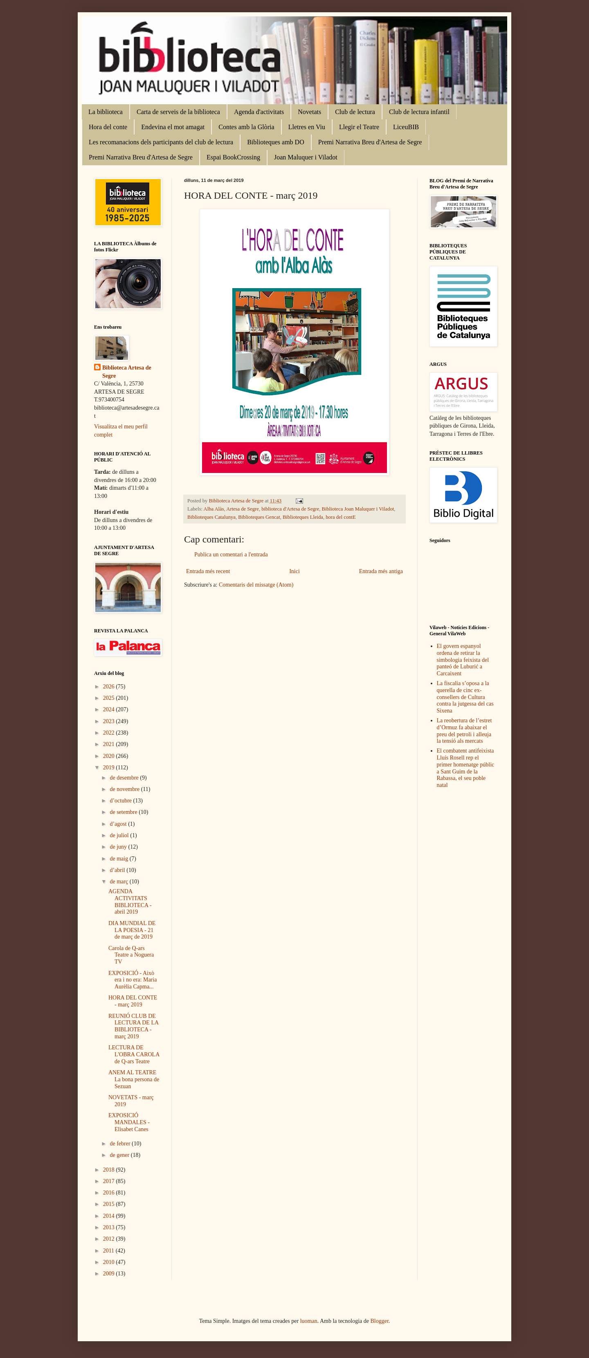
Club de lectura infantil (419, 111)
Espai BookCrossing (233, 157)
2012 (109, 1239)
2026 (109, 686)
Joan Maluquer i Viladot (305, 157)
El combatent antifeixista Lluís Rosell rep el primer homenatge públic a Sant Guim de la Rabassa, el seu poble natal (466, 768)
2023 (109, 721)
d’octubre (121, 801)
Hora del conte (108, 126)
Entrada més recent (208, 571)
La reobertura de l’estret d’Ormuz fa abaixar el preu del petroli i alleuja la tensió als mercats (464, 730)
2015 (109, 1204)
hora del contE (340, 517)
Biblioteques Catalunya (211, 517)
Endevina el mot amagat (173, 126)
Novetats (309, 111)
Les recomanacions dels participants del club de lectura (161, 142)
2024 (109, 709)
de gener (120, 1155)
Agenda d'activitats (259, 111)
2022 (109, 733)
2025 (109, 698)
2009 (109, 1274)
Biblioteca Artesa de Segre (126, 372)
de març (119, 881)
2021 (109, 744)
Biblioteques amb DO (275, 142)
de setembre (124, 812)
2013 (109, 1227)
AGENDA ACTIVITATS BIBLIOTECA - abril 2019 (130, 901)
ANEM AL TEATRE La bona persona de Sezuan (133, 1079)
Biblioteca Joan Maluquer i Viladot (358, 509)
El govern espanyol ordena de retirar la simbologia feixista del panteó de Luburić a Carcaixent (463, 660)
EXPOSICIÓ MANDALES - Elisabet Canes (129, 1122)
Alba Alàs (214, 509)
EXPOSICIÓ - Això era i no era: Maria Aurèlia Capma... (132, 980)
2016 (109, 1193)
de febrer (121, 1144)
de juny (119, 847)
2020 (109, 756)
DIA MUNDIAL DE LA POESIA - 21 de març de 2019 (131, 930)
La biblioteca (105, 111)
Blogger (380, 1321)
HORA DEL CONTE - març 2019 (132, 1001)
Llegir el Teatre (359, 126)
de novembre (125, 789)
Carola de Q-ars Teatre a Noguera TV (131, 955)
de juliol (120, 835)
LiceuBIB (406, 126)
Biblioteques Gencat (259, 517)
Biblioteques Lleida (303, 517)
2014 (109, 1216)
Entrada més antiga (381, 571)
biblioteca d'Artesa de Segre (290, 509)
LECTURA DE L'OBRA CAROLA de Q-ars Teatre (133, 1054)
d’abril (118, 870)
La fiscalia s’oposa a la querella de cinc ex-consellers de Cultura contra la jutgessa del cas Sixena (465, 697)
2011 (109, 1251)
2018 (109, 1170)
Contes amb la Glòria (246, 126)
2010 (109, 1262)
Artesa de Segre (242, 509)
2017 (109, 1181)
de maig (119, 859)
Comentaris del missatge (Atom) (256, 585)
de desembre (125, 778)
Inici (294, 571)
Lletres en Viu (306, 126)
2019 (109, 767)
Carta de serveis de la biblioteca (178, 111)
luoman (308, 1321)
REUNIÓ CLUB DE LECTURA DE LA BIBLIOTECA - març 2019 (133, 1026)
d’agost (119, 824)
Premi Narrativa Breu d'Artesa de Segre (370, 142)
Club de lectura (355, 111)
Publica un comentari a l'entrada (231, 554)
